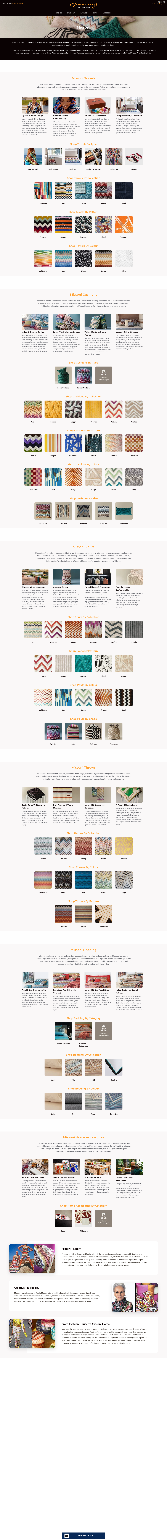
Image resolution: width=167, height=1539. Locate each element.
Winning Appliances (83, 5)
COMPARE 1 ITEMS (85, 1536)
